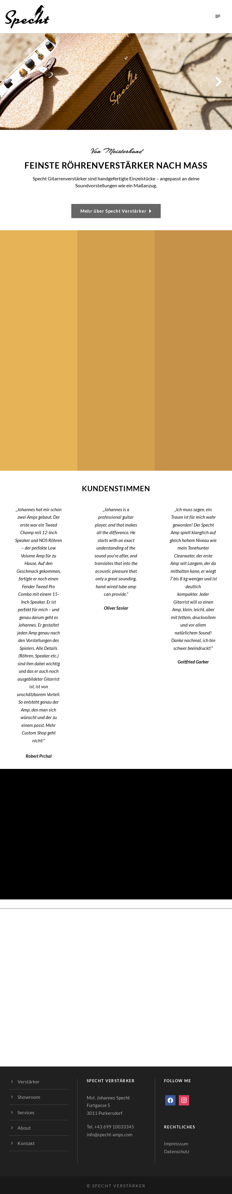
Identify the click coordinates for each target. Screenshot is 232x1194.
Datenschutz (176, 1151)
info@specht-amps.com (109, 1134)
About (24, 1128)
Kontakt (26, 1143)
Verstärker (29, 1081)
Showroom (29, 1097)
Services (26, 1112)
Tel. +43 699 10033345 (110, 1126)
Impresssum (176, 1143)
